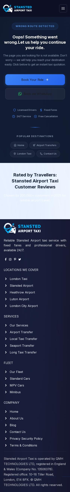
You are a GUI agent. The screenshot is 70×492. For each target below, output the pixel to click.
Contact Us (48, 154)
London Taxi (22, 154)
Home (19, 145)
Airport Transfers (44, 145)
